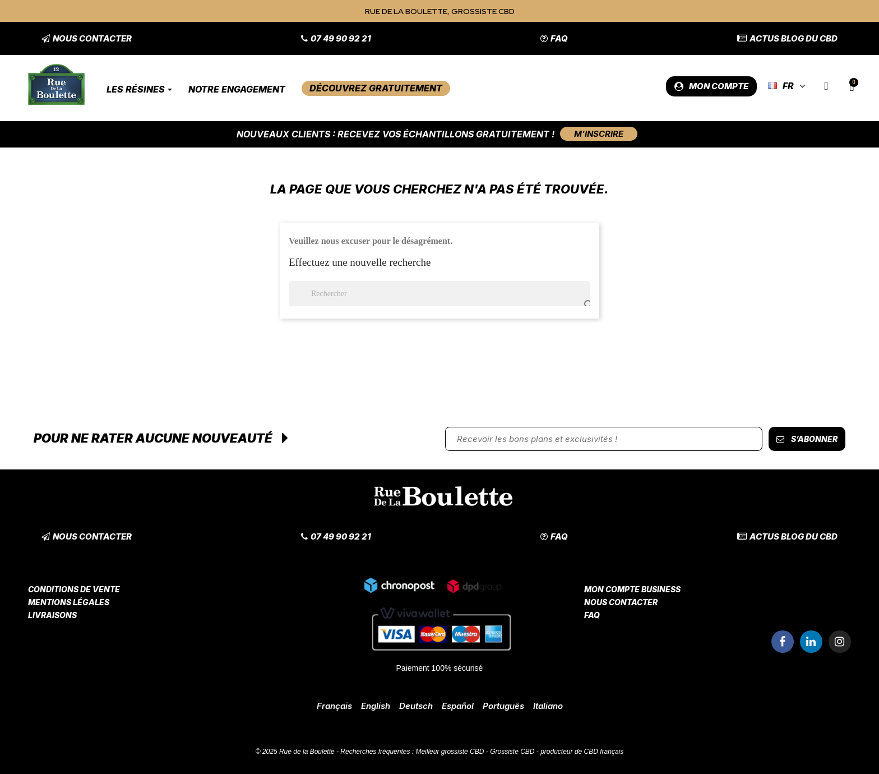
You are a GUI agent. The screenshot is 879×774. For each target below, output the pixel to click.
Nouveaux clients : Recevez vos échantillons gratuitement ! (395, 134)
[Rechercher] (439, 293)
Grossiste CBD (512, 751)
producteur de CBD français (581, 751)
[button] (86, 38)
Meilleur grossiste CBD (449, 751)
